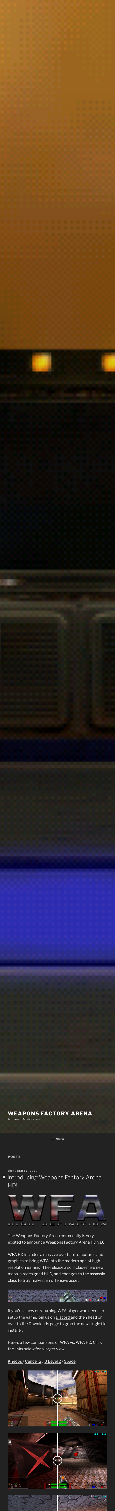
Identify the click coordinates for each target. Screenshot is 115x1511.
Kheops (15, 1361)
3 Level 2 (52, 1361)
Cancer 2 (33, 1361)
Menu (57, 1139)
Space (70, 1361)
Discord (63, 1317)
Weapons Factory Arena (50, 1113)
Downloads (39, 1323)
